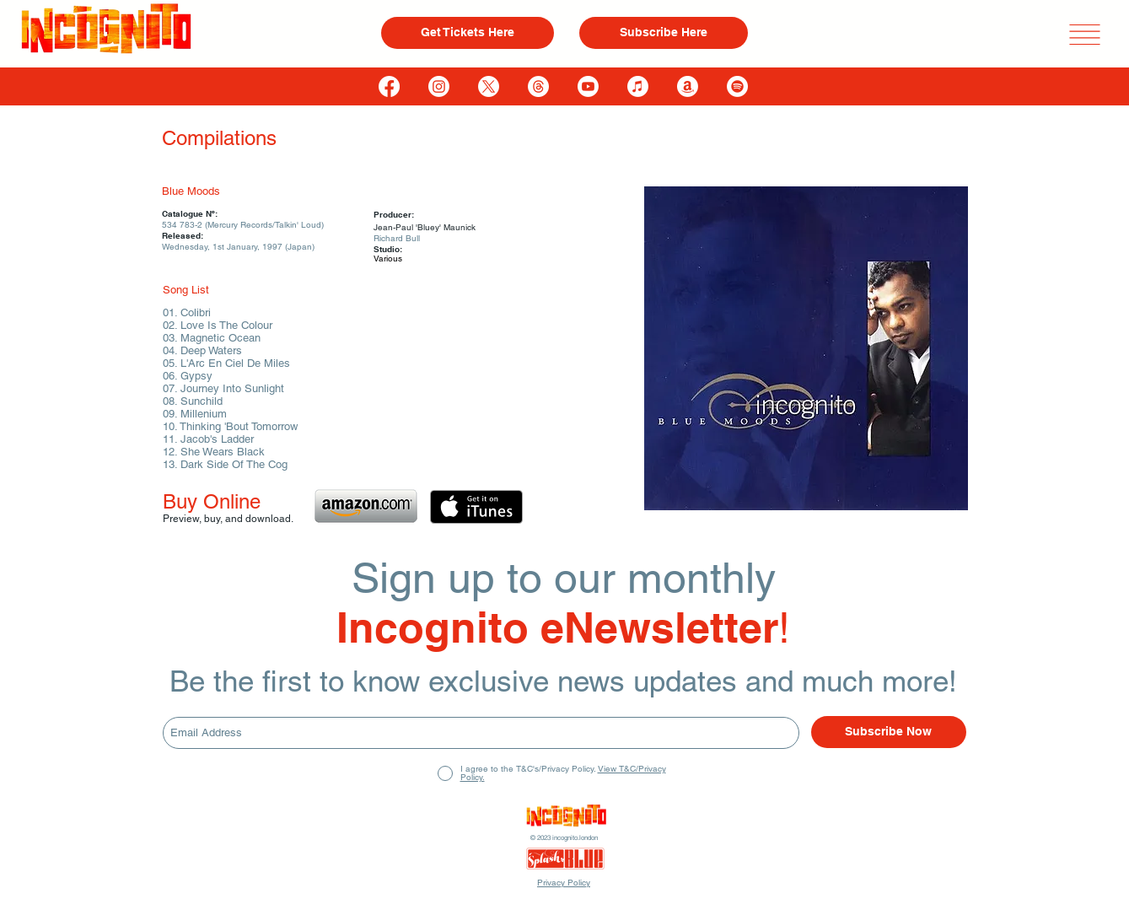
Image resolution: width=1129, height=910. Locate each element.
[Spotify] (737, 86)
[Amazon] (687, 86)
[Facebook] (389, 86)
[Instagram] (438, 86)
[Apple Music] (637, 86)
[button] (1084, 34)
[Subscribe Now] (888, 732)
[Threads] (538, 86)
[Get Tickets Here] (467, 33)
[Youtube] (588, 86)
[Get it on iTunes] (476, 507)
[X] (488, 86)
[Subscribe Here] (663, 33)
